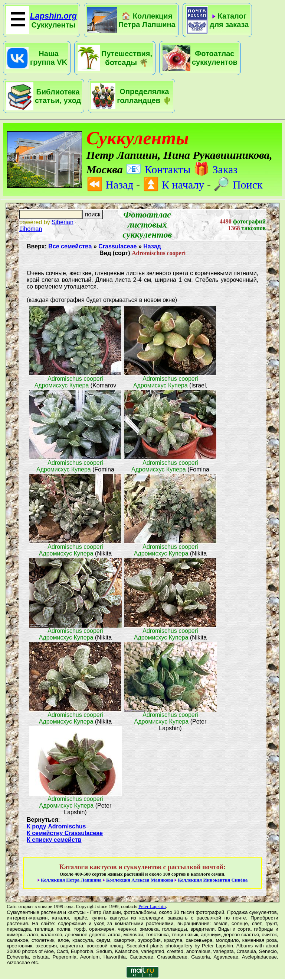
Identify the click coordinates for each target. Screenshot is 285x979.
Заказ (215, 169)
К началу (173, 184)
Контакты (157, 169)
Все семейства (70, 246)
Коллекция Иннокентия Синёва (213, 880)
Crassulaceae (117, 246)
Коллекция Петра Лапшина (71, 880)
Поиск (237, 184)
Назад (110, 184)
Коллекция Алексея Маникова (139, 880)
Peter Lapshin (152, 906)
